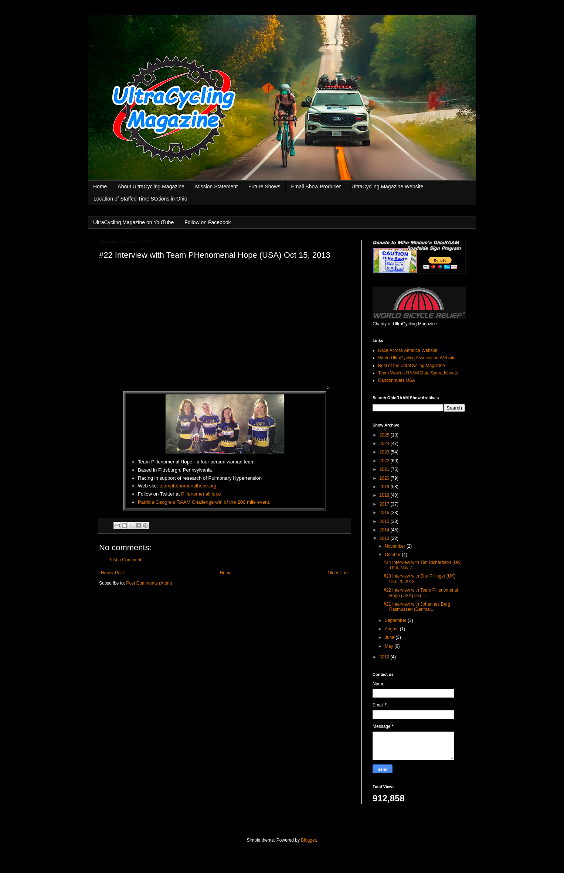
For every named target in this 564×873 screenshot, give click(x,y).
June (390, 637)
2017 (385, 504)
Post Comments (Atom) (149, 583)
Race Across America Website (408, 350)
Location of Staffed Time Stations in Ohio (140, 199)
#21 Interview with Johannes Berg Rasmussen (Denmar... (417, 607)
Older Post (338, 572)
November (396, 546)
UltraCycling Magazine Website (387, 186)
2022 (385, 460)
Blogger (308, 840)
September (396, 620)
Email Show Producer (316, 186)
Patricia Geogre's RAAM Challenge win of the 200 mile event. (204, 502)
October (393, 554)
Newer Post (112, 572)
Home (100, 186)
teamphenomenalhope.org (187, 486)
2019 (385, 486)
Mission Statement (216, 186)
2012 (385, 657)
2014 (385, 530)
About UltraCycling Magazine (151, 186)
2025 (385, 435)
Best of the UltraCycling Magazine (411, 365)
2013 (385, 538)
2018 (385, 495)
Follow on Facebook (207, 222)
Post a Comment (124, 559)
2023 (385, 452)
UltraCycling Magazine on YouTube (133, 222)
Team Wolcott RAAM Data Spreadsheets (418, 373)
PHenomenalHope (201, 494)
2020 (385, 478)
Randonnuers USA (396, 380)
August (392, 628)
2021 (385, 469)
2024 (385, 443)
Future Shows (264, 186)
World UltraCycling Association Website (417, 357)
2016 (385, 512)
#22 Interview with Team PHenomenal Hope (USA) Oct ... (421, 593)
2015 (385, 521)
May (389, 646)
